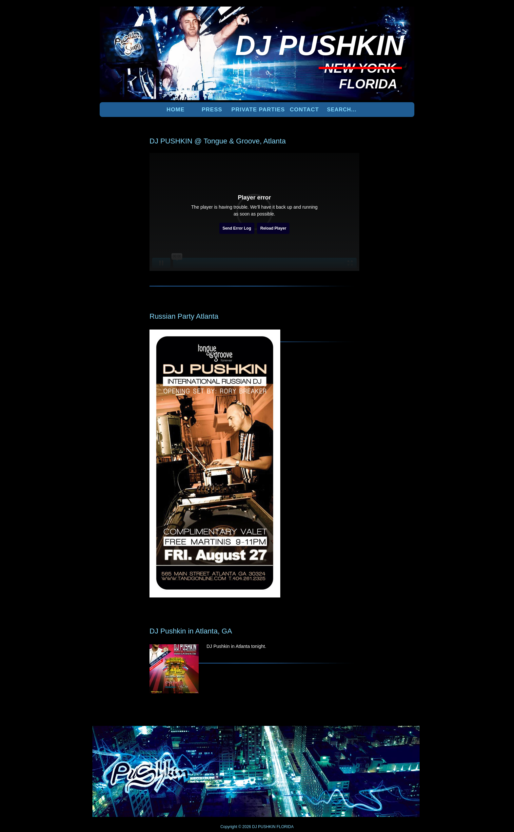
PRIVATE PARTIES (258, 109)
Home (176, 109)
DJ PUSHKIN (263, 826)
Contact (304, 109)
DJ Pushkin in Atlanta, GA (190, 631)
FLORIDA (285, 826)
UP (391, 736)
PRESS (212, 109)
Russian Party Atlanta (183, 316)
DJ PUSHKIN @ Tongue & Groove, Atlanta (217, 141)
